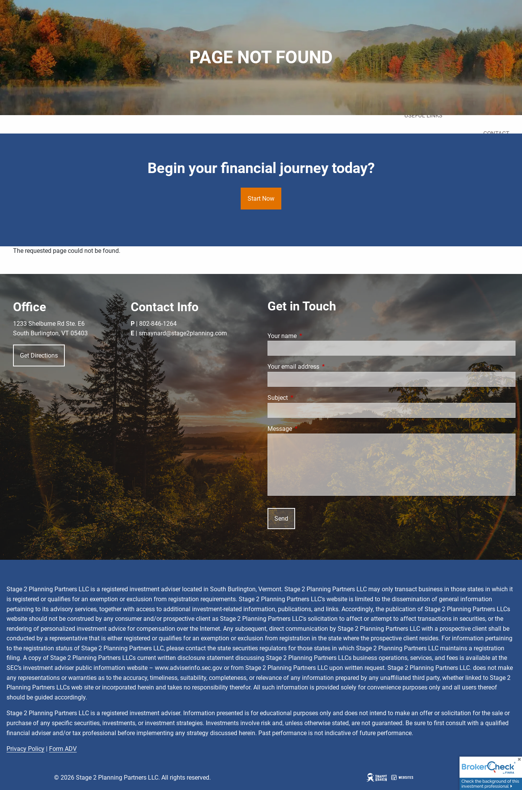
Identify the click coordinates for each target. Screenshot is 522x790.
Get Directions (39, 355)
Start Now (261, 198)
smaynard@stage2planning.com (183, 333)
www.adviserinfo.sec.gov (188, 667)
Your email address (322, 366)
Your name (311, 336)
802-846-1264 (158, 323)
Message (309, 428)
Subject (306, 397)
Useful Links (423, 115)
